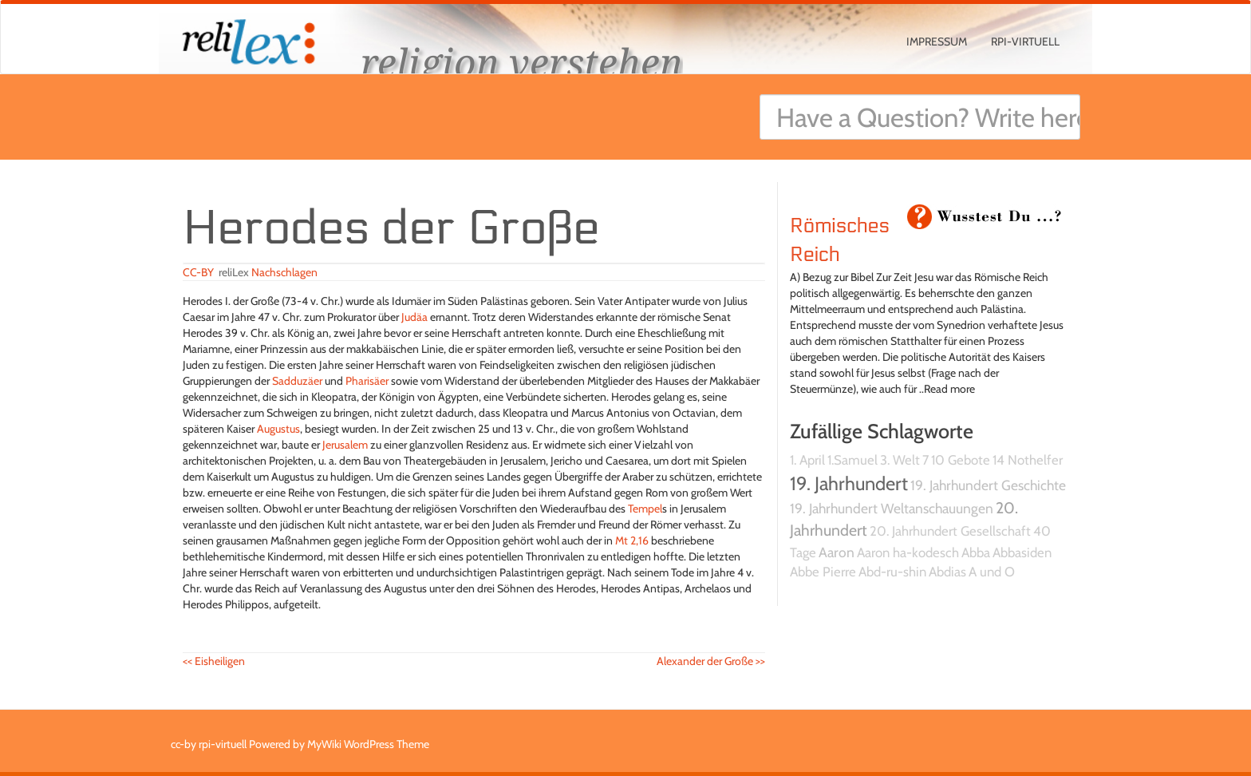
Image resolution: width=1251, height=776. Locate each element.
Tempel (645, 508)
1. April (807, 460)
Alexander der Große (711, 661)
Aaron (836, 552)
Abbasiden (1022, 552)
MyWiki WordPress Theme (368, 744)
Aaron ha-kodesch (908, 552)
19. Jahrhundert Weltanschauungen (891, 508)
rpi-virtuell (1025, 41)
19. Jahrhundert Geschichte (988, 485)
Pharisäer (367, 381)
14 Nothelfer (1028, 460)
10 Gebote (960, 460)
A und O (992, 572)
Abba (975, 552)
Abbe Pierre (823, 572)
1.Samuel (852, 460)
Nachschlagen (284, 272)
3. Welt (900, 460)
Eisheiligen (214, 661)
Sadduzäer (297, 381)
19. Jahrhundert (849, 483)
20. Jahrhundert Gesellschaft (950, 531)
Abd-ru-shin (892, 572)
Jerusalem (345, 444)
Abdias (947, 572)
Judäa (414, 317)
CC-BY (198, 272)
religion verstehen (522, 62)
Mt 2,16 (632, 540)
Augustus (278, 429)
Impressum (936, 41)
